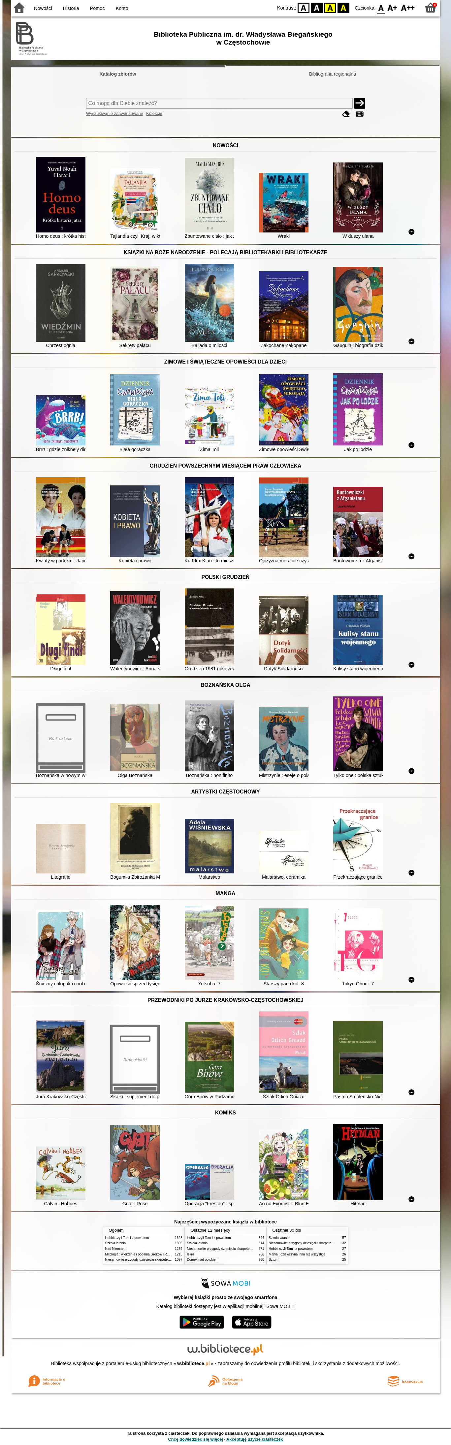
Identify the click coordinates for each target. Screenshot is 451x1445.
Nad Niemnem (115, 1249)
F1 (392, 7)
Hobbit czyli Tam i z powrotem (127, 1238)
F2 (408, 7)
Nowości (43, 8)
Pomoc (97, 8)
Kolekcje (154, 113)
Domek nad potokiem (202, 1259)
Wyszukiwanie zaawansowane (114, 113)
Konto (122, 8)
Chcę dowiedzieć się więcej (195, 1439)
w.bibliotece (193, 1363)
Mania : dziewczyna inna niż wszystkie (297, 1254)
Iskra (190, 1254)
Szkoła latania (115, 1243)
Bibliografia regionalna (332, 74)
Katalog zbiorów (117, 74)
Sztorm (274, 1259)
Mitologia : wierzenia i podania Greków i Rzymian (141, 1254)
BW (317, 7)
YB (330, 7)
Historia (71, 8)
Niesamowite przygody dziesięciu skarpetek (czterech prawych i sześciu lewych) (164, 1259)
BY (343, 7)
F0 (381, 7)
